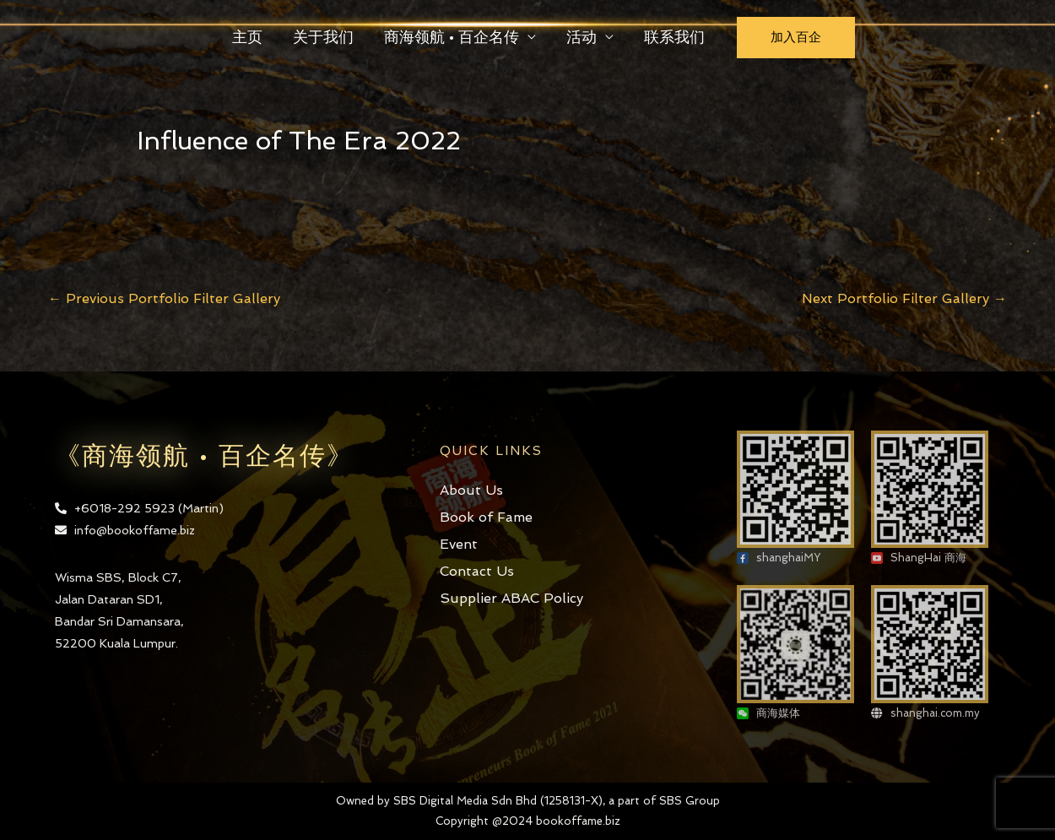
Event (459, 544)
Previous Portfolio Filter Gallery (164, 298)
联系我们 (674, 37)
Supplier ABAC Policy (511, 598)
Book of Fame (486, 517)
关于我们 (323, 37)
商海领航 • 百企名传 (451, 37)
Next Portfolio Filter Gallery (904, 298)
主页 (247, 37)
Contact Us (477, 571)
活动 (581, 37)
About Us (471, 490)
